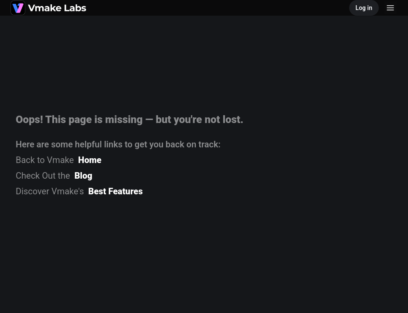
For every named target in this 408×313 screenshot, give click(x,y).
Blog (83, 175)
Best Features (115, 191)
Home (89, 160)
